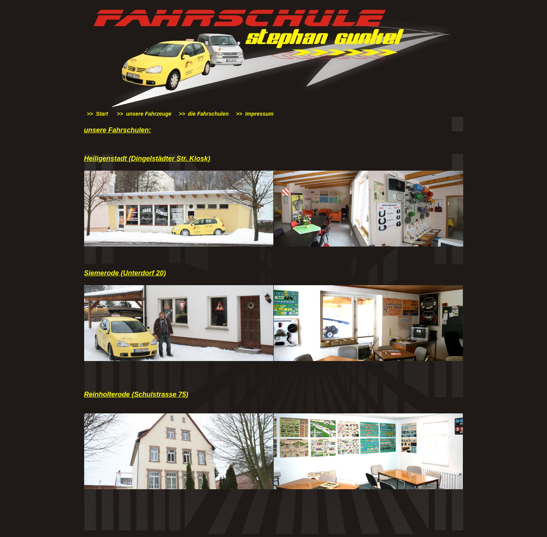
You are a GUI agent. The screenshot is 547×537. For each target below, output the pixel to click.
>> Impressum (255, 114)
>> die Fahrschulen (204, 114)
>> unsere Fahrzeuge (144, 114)
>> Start (97, 114)
